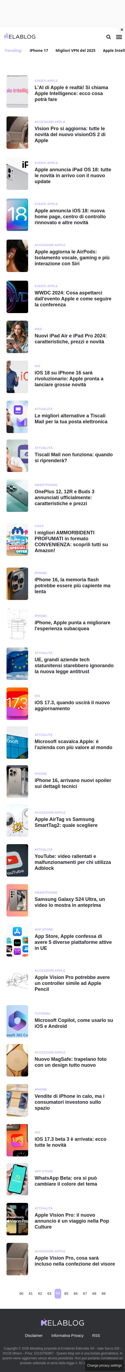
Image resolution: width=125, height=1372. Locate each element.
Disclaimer (33, 1335)
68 (94, 1294)
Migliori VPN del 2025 (75, 50)
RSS (96, 1335)
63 (49, 1294)
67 (85, 1294)
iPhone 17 (39, 50)
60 (21, 1294)
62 (40, 1294)
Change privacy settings (104, 1365)
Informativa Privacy (67, 1335)
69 (104, 1294)
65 (66, 1294)
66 (75, 1294)
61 (30, 1294)
